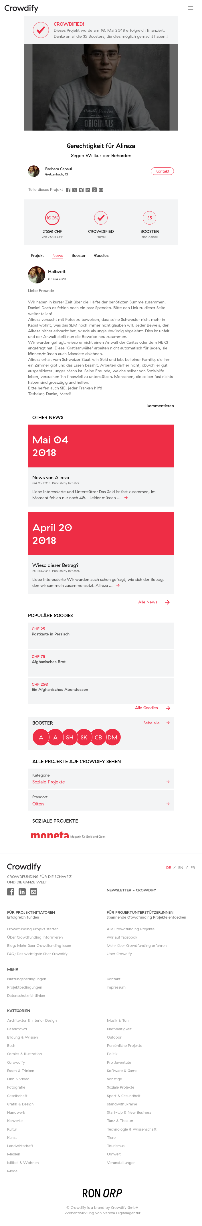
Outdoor (114, 1037)
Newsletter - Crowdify (131, 890)
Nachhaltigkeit (119, 1029)
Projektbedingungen (24, 987)
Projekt (37, 255)
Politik (112, 1053)
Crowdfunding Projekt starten (33, 929)
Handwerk (16, 1112)
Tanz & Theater (120, 1120)
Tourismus (115, 1145)
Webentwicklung (79, 1213)
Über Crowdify (119, 953)
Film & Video (18, 1079)
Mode (12, 1171)
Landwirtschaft (20, 1145)
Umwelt (114, 1154)
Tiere (111, 1137)
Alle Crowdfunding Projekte (131, 929)
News (57, 255)
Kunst (12, 1137)
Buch (11, 1045)
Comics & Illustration (24, 1053)
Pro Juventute (119, 1062)
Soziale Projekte (120, 1087)
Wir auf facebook (122, 937)
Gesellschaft (17, 1095)
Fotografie (16, 1087)
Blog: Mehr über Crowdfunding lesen (39, 945)
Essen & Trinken (20, 1070)
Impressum (116, 987)
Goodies (101, 255)
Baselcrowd (17, 1029)
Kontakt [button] (162, 171)
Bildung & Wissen (22, 1037)
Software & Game (122, 1070)
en (180, 867)
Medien (13, 1154)
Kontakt (113, 979)
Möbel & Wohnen (23, 1162)
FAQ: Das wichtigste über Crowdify (37, 953)
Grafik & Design (20, 1104)
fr (193, 867)
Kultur (12, 1129)
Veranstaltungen (121, 1162)
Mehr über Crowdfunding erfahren (137, 945)
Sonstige (114, 1079)
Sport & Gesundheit (123, 1095)
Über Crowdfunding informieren (35, 937)
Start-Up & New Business (129, 1112)
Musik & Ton (118, 1020)
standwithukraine (122, 1104)
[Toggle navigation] (190, 8)
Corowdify (16, 1062)
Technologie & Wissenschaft (132, 1129)
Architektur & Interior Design (32, 1020)
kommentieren (160, 405)
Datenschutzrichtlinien (26, 995)
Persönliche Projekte (124, 1045)
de (168, 867)
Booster (79, 255)
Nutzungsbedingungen (26, 979)
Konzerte (15, 1120)
